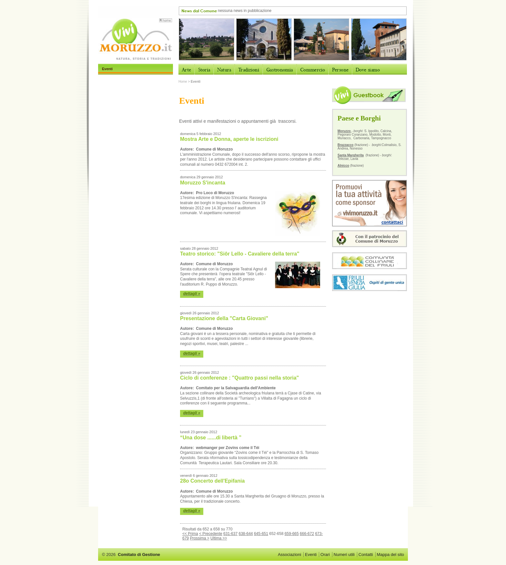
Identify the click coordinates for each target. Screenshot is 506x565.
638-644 (245, 533)
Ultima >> (218, 538)
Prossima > (199, 538)
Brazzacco (345, 145)
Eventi (311, 554)
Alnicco (343, 165)
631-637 (230, 533)
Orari (325, 554)
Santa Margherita (351, 155)
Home (182, 81)
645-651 (261, 533)
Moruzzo (344, 131)
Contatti (366, 554)
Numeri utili (344, 554)
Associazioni (289, 554)
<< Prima (190, 533)
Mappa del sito (390, 554)
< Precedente (210, 533)
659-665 (292, 533)
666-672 (307, 533)
